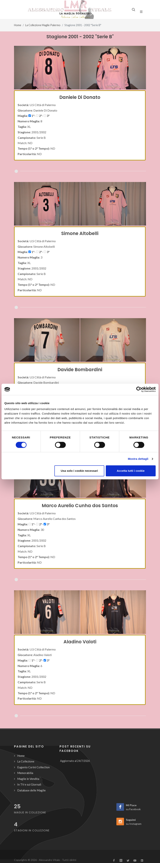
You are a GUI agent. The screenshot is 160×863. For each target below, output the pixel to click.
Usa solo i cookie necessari (79, 470)
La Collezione (25, 761)
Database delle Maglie (31, 790)
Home (17, 25)
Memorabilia (25, 773)
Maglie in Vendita (28, 778)
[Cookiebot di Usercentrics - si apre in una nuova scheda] (139, 389)
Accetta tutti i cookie (131, 470)
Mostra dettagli (138, 458)
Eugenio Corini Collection (33, 767)
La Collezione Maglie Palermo (42, 25)
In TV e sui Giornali (29, 784)
